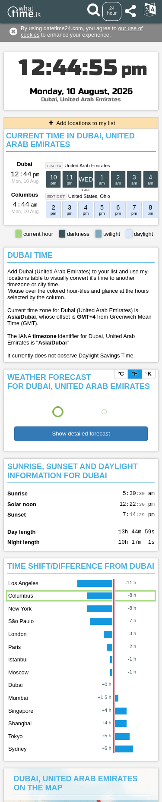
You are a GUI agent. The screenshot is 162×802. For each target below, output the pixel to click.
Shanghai (20, 730)
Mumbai (18, 704)
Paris (14, 653)
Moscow (18, 679)
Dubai (24, 164)
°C (121, 373)
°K (148, 373)
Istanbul (18, 666)
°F (134, 373)
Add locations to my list (81, 123)
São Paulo (21, 627)
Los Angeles (23, 589)
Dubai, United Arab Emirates (81, 99)
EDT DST (56, 196)
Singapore (20, 717)
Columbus (24, 194)
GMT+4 (54, 165)
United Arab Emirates (87, 165)
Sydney (17, 755)
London (17, 640)
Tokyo (15, 742)
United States (82, 196)
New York (20, 615)
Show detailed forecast (81, 433)
